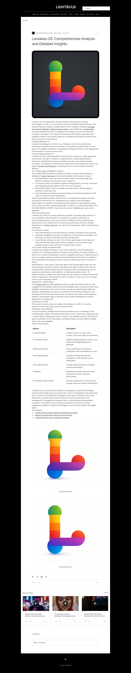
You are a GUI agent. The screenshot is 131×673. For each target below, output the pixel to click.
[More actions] (98, 33)
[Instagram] (65, 659)
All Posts (25, 20)
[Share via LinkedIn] (41, 577)
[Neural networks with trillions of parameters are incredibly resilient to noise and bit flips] (36, 603)
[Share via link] (46, 577)
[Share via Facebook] (33, 577)
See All (106, 592)
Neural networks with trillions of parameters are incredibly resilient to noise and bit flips (35, 615)
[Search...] (96, 8)
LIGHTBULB (66, 7)
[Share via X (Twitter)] (37, 577)
